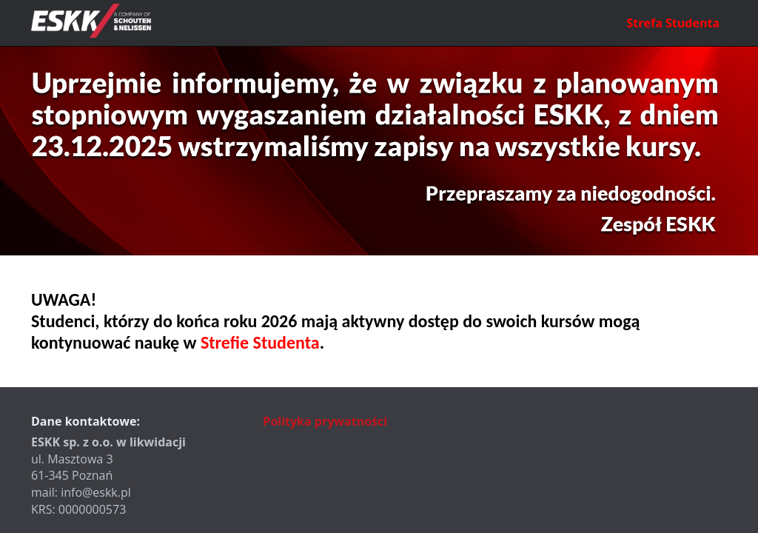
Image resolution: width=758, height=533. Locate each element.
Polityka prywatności (325, 421)
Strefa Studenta (673, 23)
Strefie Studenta (260, 342)
